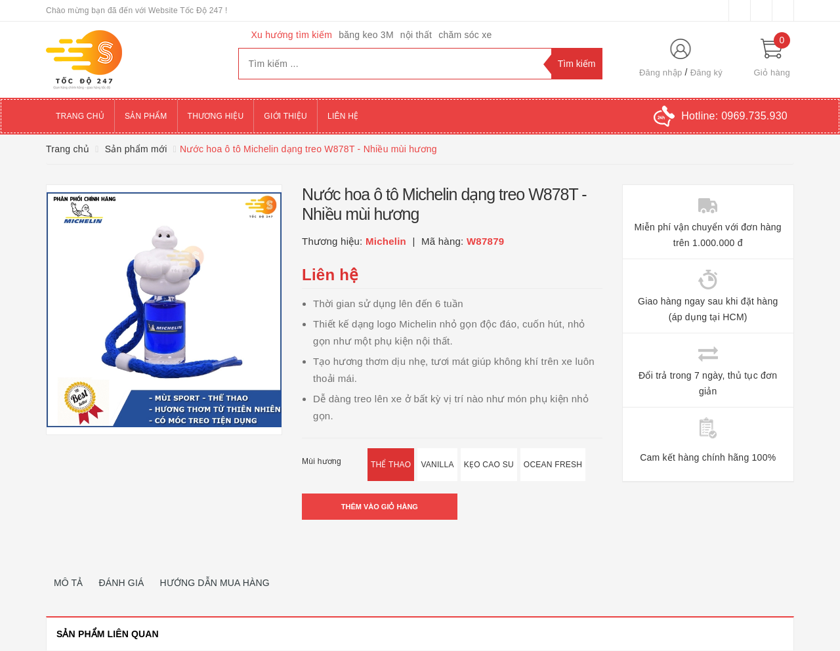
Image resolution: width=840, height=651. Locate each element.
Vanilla (437, 464)
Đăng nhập (660, 72)
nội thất (416, 35)
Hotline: (734, 115)
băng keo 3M (366, 35)
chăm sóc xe (465, 35)
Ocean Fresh (553, 464)
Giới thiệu (285, 116)
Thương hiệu (216, 116)
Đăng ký (706, 72)
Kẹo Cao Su (489, 464)
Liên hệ (342, 116)
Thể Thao (391, 464)
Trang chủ (80, 116)
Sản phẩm (146, 116)
